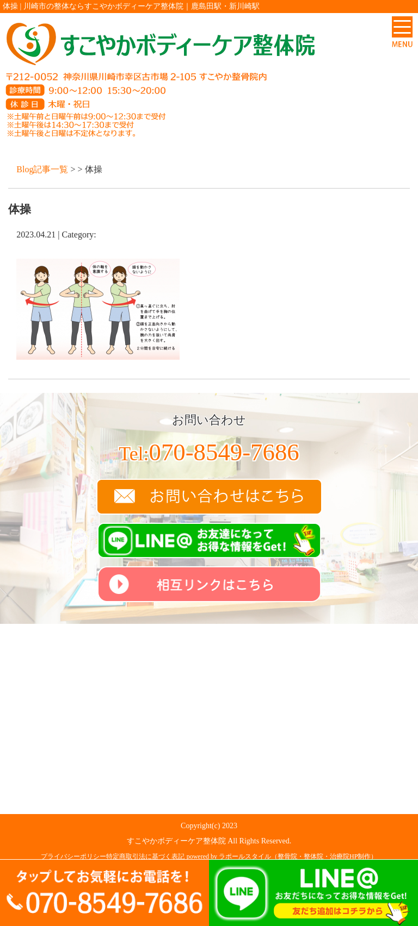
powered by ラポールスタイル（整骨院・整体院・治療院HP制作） (282, 856)
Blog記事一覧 (42, 169)
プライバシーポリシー (73, 856)
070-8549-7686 (209, 452)
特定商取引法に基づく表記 (145, 856)
